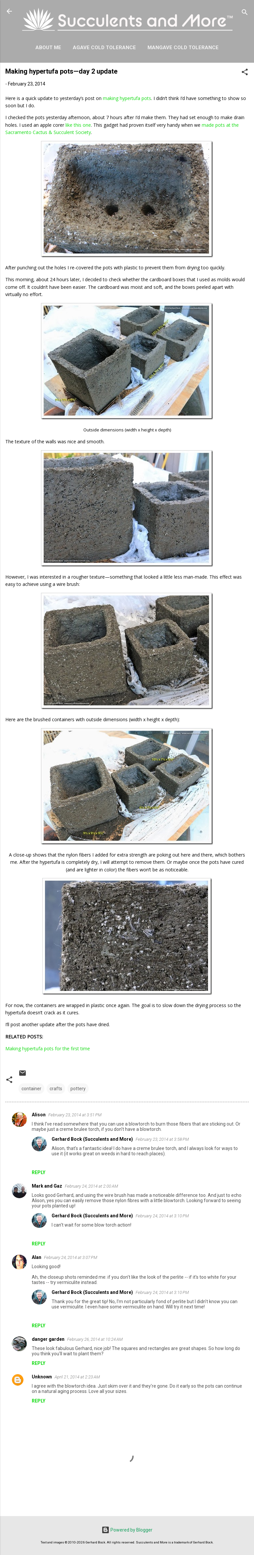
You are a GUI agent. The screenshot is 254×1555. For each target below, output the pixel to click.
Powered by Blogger (127, 1530)
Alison (39, 1114)
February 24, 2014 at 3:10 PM (162, 1215)
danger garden (48, 1339)
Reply (38, 1172)
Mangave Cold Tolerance (183, 48)
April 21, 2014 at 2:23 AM (77, 1376)
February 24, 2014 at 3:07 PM (70, 1257)
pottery (78, 1088)
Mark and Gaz (47, 1186)
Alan (36, 1257)
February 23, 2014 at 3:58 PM (162, 1139)
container (31, 1088)
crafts (56, 1088)
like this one (78, 125)
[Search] (245, 13)
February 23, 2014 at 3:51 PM (75, 1114)
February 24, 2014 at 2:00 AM (91, 1186)
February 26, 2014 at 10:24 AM (95, 1339)
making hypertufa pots (127, 98)
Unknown (42, 1376)
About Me (48, 48)
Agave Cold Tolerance (104, 48)
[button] (245, 73)
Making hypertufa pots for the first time (47, 1048)
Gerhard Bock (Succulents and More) (92, 1139)
